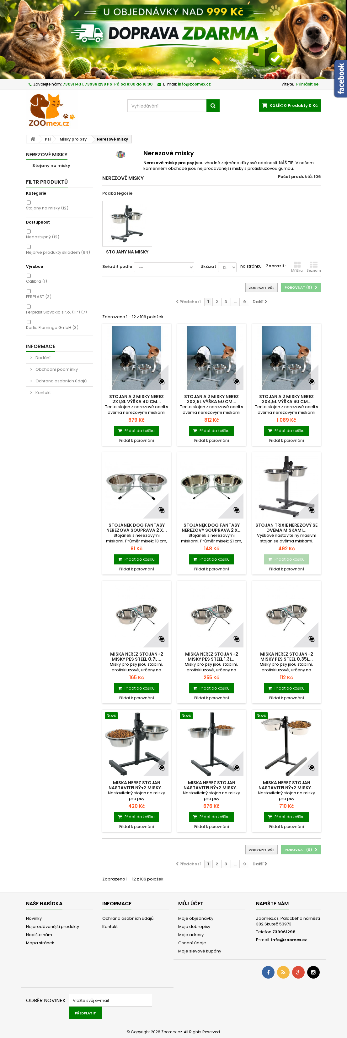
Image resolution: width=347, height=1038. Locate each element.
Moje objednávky (195, 918)
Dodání (43, 358)
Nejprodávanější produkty (52, 927)
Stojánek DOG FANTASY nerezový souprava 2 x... (212, 528)
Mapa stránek (40, 943)
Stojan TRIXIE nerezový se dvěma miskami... (286, 528)
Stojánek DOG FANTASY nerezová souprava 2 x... (136, 528)
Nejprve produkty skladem (58, 252)
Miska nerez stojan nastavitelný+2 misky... (137, 785)
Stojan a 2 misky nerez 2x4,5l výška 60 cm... (286, 399)
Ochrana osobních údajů (61, 381)
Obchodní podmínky (56, 369)
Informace (40, 346)
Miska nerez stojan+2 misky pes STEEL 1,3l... (211, 657)
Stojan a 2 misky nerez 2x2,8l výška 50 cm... (211, 399)
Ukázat (208, 266)
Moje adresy (191, 935)
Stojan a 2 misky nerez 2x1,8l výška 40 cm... (136, 399)
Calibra (36, 281)
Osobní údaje (192, 943)
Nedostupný (42, 237)
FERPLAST (38, 297)
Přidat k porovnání (136, 440)
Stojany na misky (51, 166)
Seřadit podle (117, 266)
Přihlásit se (307, 84)
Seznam (314, 267)
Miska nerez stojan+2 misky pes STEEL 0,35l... (286, 657)
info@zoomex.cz (289, 940)
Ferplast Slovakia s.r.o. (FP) (56, 312)
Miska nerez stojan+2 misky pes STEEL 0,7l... (136, 657)
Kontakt (43, 393)
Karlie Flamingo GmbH (52, 327)
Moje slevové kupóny (199, 951)
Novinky (34, 918)
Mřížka (297, 267)
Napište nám (39, 935)
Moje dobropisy (194, 927)
